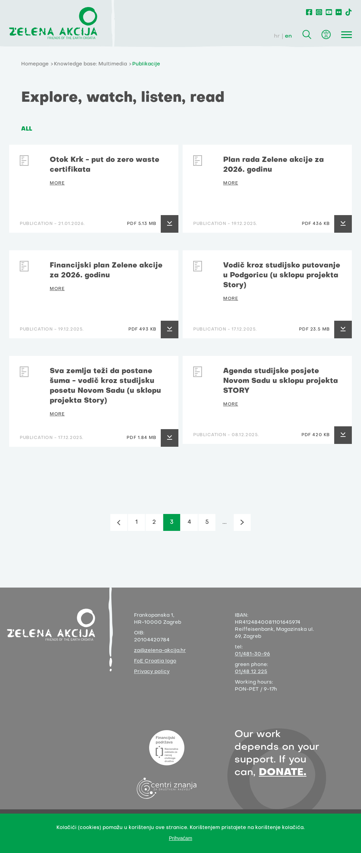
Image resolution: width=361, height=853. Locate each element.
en (288, 36)
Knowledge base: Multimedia (90, 64)
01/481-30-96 (252, 654)
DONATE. (282, 772)
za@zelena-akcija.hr (160, 650)
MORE (57, 183)
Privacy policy (152, 672)
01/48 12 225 (251, 672)
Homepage (35, 64)
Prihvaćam (180, 838)
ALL (26, 129)
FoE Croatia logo (155, 661)
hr (277, 36)
